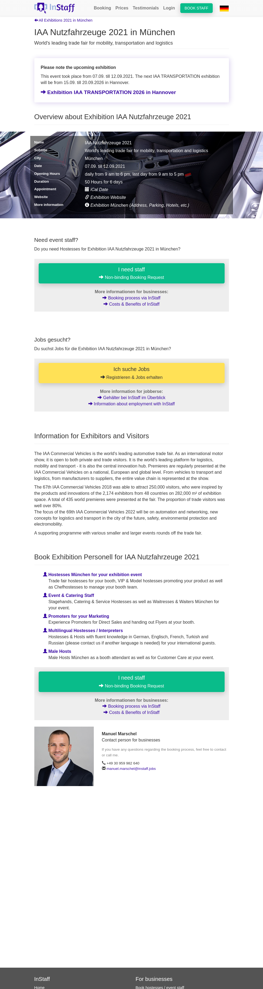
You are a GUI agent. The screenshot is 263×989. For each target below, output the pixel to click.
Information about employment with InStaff (131, 404)
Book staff (196, 8)
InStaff (42, 979)
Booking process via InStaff (131, 298)
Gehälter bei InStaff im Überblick (131, 397)
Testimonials (146, 8)
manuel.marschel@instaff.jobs (131, 769)
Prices (121, 8)
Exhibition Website (105, 197)
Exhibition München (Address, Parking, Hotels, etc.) (137, 205)
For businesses (154, 979)
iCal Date (96, 189)
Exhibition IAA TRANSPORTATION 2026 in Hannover (108, 92)
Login (169, 8)
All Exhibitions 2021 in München (63, 20)
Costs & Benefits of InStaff (131, 304)
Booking (102, 8)
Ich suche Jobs (132, 373)
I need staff (131, 273)
